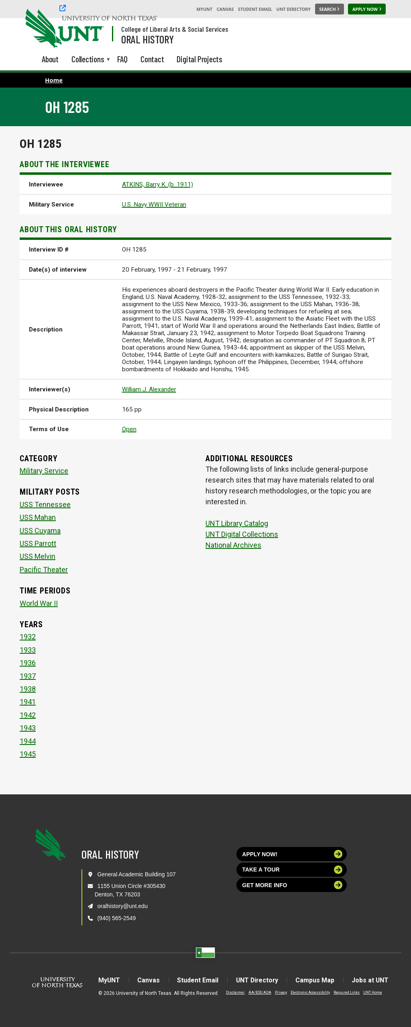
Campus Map (316, 980)
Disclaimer (233, 992)
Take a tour (292, 869)
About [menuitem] (50, 59)
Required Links (345, 992)
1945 (28, 754)
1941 (28, 702)
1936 (28, 663)
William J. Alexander (149, 389)
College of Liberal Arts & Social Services (174, 29)
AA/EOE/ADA (257, 992)
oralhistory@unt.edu (122, 906)
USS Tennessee (45, 504)
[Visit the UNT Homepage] (91, 29)
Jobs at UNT (372, 980)
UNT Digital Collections (242, 534)
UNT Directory (294, 9)
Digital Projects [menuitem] (199, 59)
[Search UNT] (329, 9)
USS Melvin (37, 556)
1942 (28, 715)
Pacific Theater (44, 569)
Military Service (44, 470)
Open (129, 429)
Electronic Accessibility (308, 992)
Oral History (147, 39)
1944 (28, 741)
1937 (28, 676)
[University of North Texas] (40, 27)
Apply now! (292, 854)
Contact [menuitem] (152, 59)
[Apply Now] (367, 9)
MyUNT (204, 9)
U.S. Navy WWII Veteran (154, 204)
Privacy (279, 992)
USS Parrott (38, 543)
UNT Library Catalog (237, 523)
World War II (39, 603)
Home (54, 80)
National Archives (233, 545)
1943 (28, 728)
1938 (28, 689)
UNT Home (370, 992)
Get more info (292, 885)
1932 (28, 636)
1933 (28, 650)
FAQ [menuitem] (122, 59)
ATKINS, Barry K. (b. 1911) (157, 184)
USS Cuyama (40, 530)
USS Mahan (38, 517)
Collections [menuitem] (87, 59)
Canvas (225, 9)
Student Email (255, 9)
